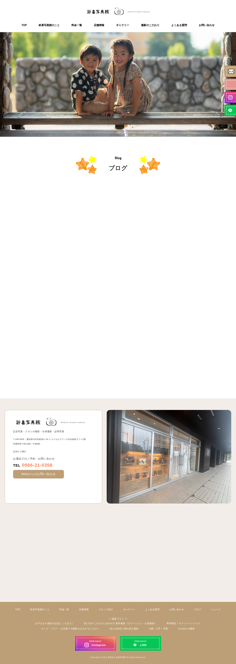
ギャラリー (122, 25)
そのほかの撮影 (186, 628)
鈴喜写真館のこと (49, 25)
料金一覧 (76, 25)
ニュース (216, 609)
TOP (24, 25)
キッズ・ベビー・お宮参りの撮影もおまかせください (70, 628)
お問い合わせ (207, 25)
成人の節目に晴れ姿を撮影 (124, 628)
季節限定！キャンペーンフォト (184, 623)
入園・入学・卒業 (158, 628)
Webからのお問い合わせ (38, 474)
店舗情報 (99, 25)
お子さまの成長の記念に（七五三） (54, 623)
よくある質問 (179, 25)
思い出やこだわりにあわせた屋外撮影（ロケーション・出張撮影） (120, 623)
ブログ (197, 609)
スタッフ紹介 (106, 609)
